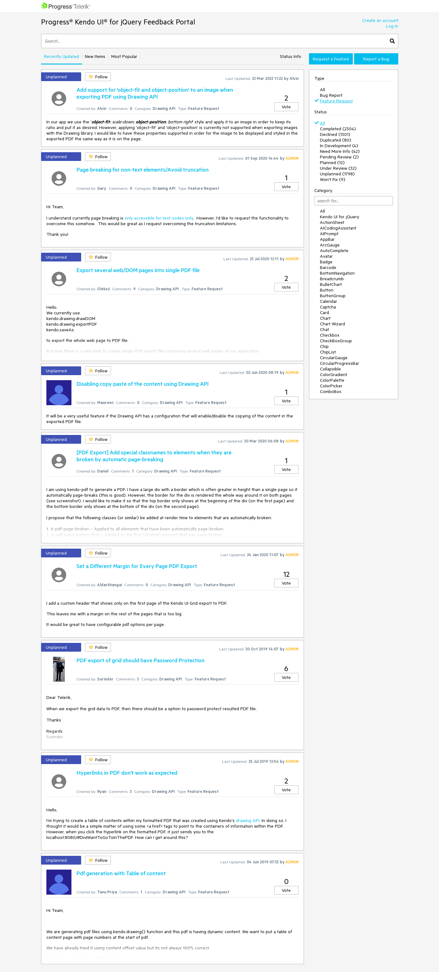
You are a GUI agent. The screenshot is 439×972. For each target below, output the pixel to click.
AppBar (327, 239)
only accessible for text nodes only (159, 218)
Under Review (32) (338, 168)
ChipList (328, 352)
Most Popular (124, 56)
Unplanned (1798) (337, 174)
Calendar (328, 301)
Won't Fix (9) (332, 179)
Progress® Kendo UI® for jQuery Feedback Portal (118, 21)
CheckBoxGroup (336, 341)
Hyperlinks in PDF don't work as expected (126, 772)
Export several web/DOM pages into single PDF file (138, 269)
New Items (95, 56)
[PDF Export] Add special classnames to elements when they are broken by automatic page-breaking (154, 456)
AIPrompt (329, 233)
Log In (392, 26)
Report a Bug (376, 59)
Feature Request (336, 101)
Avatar (326, 256)
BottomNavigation (337, 273)
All (322, 89)
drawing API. (248, 820)
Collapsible (330, 369)
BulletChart (331, 284)
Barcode (328, 267)
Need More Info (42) (340, 151)
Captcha (328, 307)
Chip (324, 346)
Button (326, 290)
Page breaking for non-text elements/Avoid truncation (142, 169)
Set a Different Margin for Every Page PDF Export (136, 565)
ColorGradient (333, 374)
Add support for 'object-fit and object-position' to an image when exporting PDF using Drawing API (154, 93)
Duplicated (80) (335, 140)
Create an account (380, 20)
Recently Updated (61, 56)
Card (324, 312)
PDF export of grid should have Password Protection (140, 660)
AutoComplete (334, 250)
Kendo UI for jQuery (339, 217)
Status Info (290, 56)
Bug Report (331, 95)
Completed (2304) (338, 129)
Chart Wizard (332, 324)
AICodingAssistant (338, 228)
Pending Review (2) (339, 157)
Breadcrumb (332, 279)
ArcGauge (330, 245)
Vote (286, 107)
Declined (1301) (335, 134)
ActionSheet (332, 222)
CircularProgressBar (339, 363)
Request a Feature (331, 59)
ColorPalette (332, 380)
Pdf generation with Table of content (121, 873)
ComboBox (330, 391)
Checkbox (329, 335)
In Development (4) (339, 145)
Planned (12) (332, 162)
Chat (324, 329)
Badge (326, 262)
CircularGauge (334, 357)
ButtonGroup (333, 295)
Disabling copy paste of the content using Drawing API (142, 383)
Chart (325, 318)
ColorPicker (331, 386)
